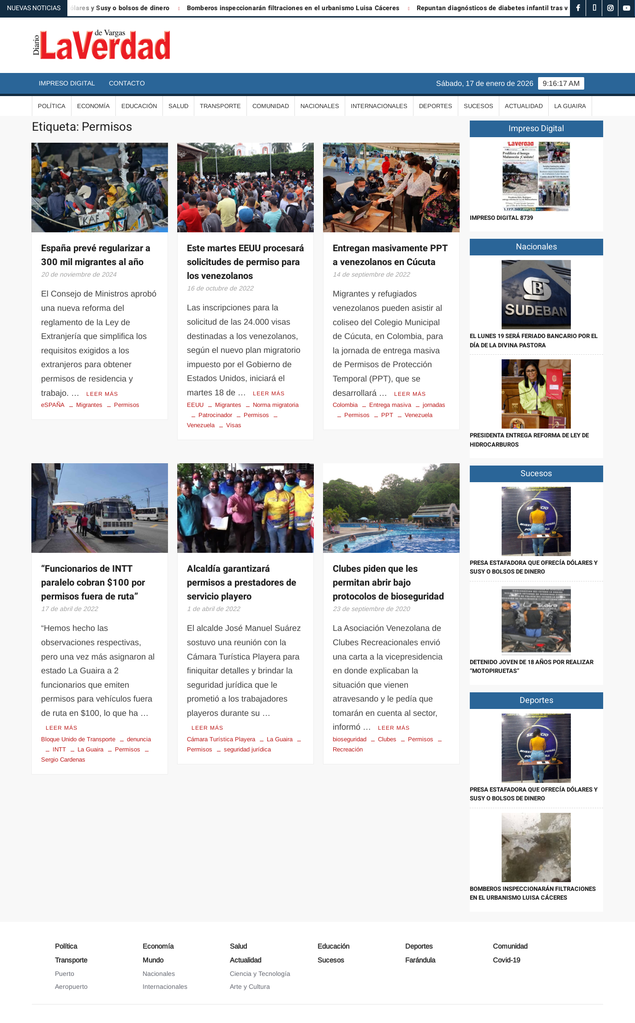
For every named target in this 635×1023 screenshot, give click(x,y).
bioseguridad (349, 739)
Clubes (387, 739)
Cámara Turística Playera (221, 739)
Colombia (345, 404)
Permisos (126, 404)
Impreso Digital (67, 83)
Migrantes (89, 404)
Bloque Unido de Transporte (78, 739)
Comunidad (270, 106)
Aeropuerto (71, 986)
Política (52, 106)
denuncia (139, 739)
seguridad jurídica (247, 749)
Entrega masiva (390, 404)
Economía (93, 106)
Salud (178, 106)
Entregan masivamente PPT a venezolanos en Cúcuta (390, 255)
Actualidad (524, 106)
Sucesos (478, 106)
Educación (139, 106)
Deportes (435, 106)
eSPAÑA (53, 404)
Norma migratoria (276, 404)
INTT (59, 749)
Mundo (153, 960)
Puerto (64, 973)
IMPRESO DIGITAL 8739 (501, 217)
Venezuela (418, 415)
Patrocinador (215, 415)
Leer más (102, 394)
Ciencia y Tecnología (260, 973)
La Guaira (570, 106)
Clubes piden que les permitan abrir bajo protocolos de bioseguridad (388, 582)
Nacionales (319, 106)
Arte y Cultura (250, 986)
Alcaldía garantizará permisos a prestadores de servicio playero (241, 582)
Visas (233, 425)
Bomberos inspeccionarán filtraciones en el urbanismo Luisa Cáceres (300, 8)
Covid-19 (506, 960)
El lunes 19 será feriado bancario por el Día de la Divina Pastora (534, 341)
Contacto (127, 83)
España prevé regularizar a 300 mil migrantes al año (95, 255)
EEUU (195, 404)
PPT (387, 415)
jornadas (434, 404)
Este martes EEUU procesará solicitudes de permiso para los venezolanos (245, 262)
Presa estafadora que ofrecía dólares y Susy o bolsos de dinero (534, 567)
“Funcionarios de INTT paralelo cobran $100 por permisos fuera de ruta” (93, 582)
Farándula (420, 960)
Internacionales (379, 106)
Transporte (220, 106)
